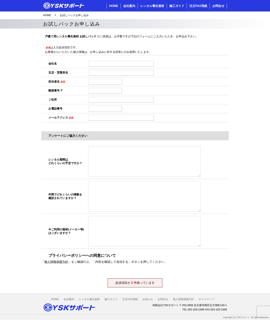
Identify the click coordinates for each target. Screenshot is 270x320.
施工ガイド (176, 6)
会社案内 (129, 6)
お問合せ (218, 6)
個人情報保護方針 (56, 261)
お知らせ (147, 299)
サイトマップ (206, 299)
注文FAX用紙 (198, 6)
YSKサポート (243, 317)
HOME (113, 6)
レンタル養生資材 (152, 6)
